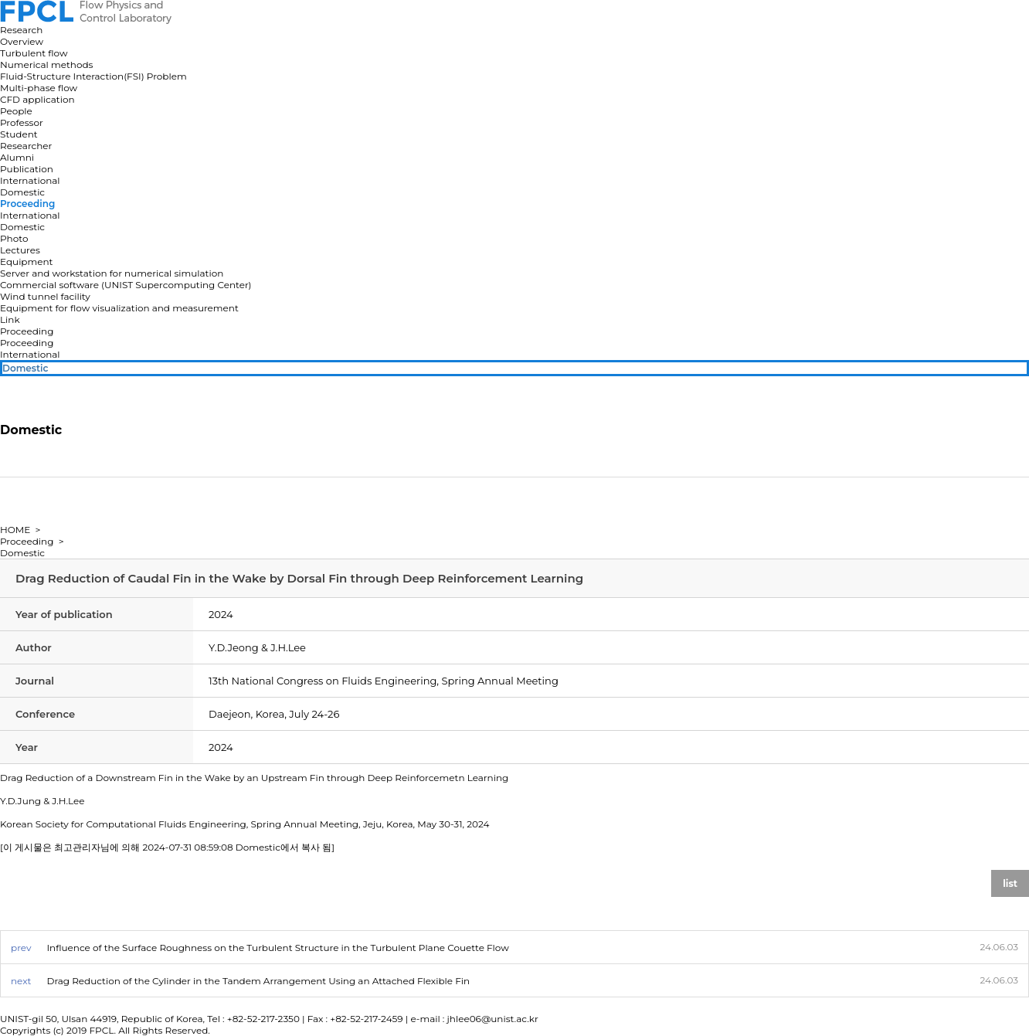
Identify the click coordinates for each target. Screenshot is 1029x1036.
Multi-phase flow (38, 87)
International (30, 180)
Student (19, 134)
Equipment (26, 261)
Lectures (20, 250)
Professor (21, 122)
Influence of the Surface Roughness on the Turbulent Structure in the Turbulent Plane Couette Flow (277, 947)
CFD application (37, 99)
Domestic (22, 192)
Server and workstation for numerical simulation (111, 273)
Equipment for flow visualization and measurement (119, 308)
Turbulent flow (34, 53)
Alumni (17, 157)
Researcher (26, 145)
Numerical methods (46, 64)
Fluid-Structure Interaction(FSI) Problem (93, 76)
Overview (21, 41)
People (16, 111)
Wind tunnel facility (45, 296)
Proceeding (27, 203)
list (1010, 883)
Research (21, 30)
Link (10, 319)
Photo (14, 238)
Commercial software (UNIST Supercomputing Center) (126, 284)
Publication (26, 169)
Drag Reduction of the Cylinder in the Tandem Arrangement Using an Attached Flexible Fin (258, 981)
